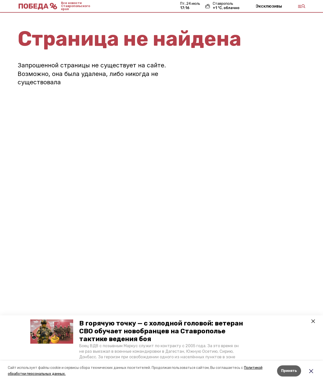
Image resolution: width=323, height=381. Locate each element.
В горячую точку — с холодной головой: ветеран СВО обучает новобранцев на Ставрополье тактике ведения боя (161, 331)
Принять (289, 371)
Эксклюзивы (269, 6)
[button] (51, 331)
